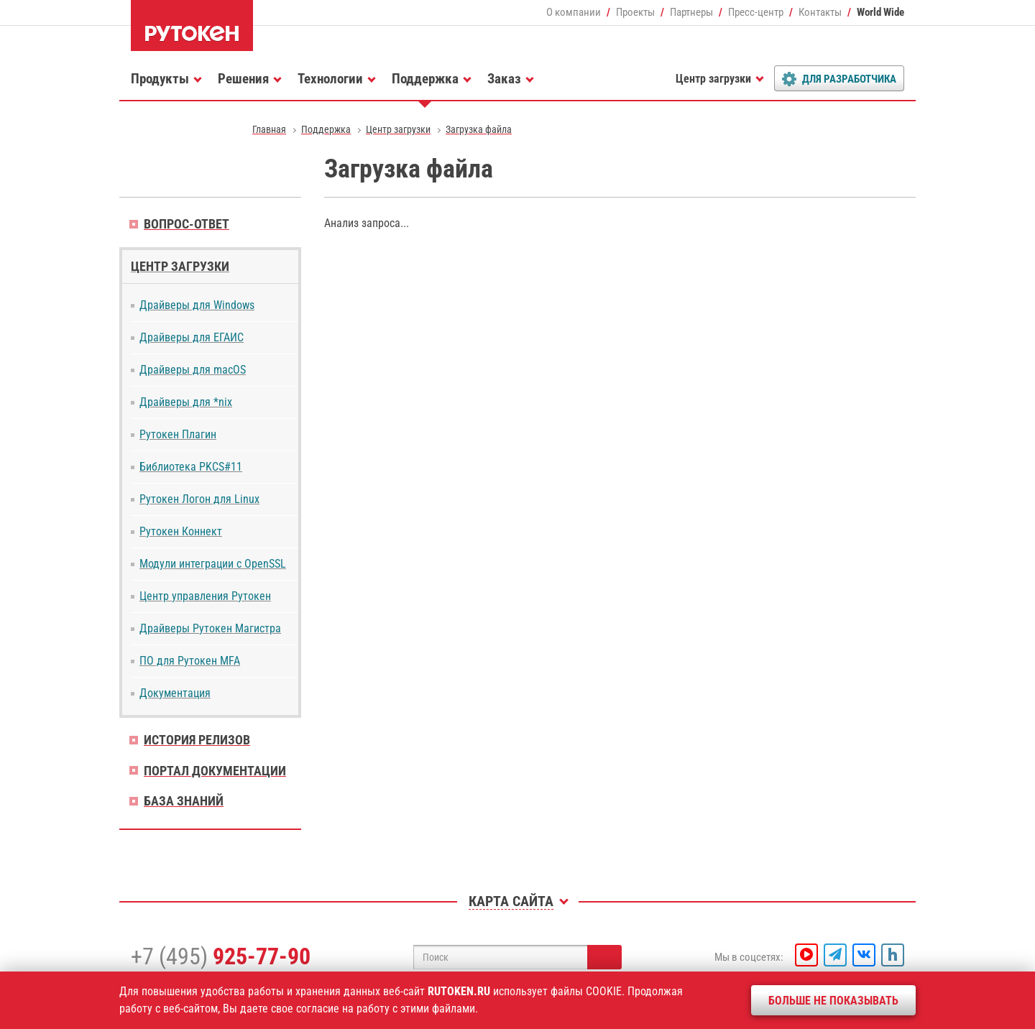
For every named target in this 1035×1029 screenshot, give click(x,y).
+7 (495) (220, 956)
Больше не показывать (833, 1000)
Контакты (820, 12)
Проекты (635, 12)
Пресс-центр (755, 12)
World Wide (880, 12)
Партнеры (691, 12)
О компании (573, 12)
